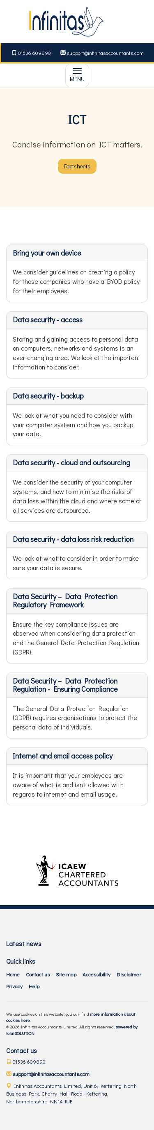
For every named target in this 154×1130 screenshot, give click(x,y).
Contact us (38, 974)
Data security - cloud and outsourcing (71, 462)
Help (34, 986)
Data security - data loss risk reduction (73, 539)
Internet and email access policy (63, 756)
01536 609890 (31, 52)
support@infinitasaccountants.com (102, 52)
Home (13, 974)
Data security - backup (48, 396)
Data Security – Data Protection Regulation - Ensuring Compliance (65, 685)
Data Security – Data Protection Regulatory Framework (65, 600)
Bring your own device (47, 253)
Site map (66, 974)
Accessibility (96, 974)
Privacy (14, 986)
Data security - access (48, 319)
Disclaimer (129, 974)
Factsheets (77, 166)
